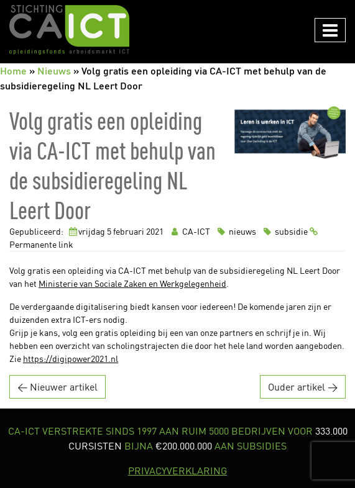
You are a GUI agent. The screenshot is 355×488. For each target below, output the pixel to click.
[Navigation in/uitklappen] (330, 30)
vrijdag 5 (94, 231)
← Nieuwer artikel (57, 387)
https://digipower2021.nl (70, 358)
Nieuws (54, 70)
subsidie (285, 231)
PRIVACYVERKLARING (177, 470)
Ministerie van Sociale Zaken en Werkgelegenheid (132, 283)
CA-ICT (189, 231)
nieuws (236, 231)
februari (128, 231)
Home (13, 70)
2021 (155, 231)
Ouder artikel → (303, 387)
